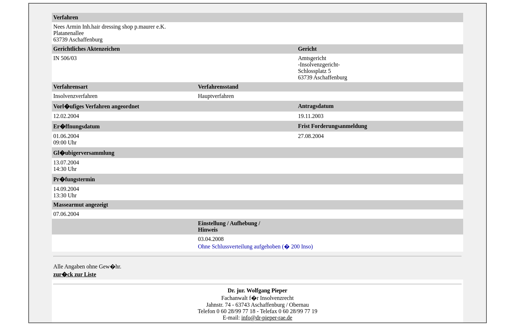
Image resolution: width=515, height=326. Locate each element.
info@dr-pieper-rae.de (266, 318)
